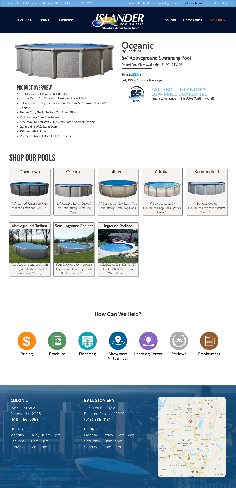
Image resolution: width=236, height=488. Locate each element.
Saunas (170, 20)
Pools (45, 20)
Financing (163, 3)
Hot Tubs (24, 20)
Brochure (57, 354)
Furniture (66, 20)
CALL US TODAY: (18, 3)
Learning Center (148, 354)
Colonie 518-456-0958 (46, 3)
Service (176, 3)
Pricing (27, 354)
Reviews (148, 3)
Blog (224, 3)
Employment (209, 354)
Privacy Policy (22, 466)
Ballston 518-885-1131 (78, 3)
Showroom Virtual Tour (118, 356)
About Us (134, 3)
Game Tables (192, 20)
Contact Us (211, 3)
